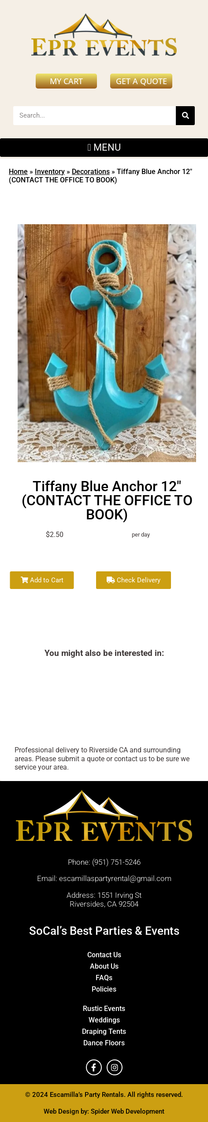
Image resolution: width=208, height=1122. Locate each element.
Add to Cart (42, 580)
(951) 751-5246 (116, 862)
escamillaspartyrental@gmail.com (115, 878)
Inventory (50, 171)
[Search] (185, 115)
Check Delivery (133, 580)
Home (18, 171)
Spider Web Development (127, 1111)
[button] (104, 147)
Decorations (91, 171)
